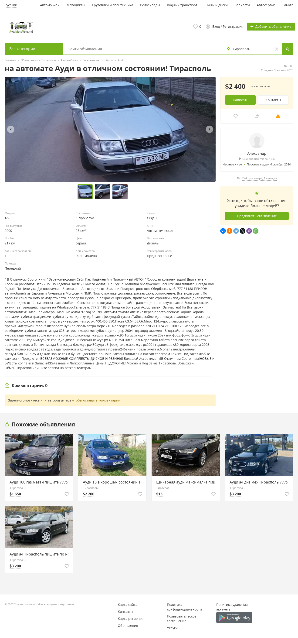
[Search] (287, 49)
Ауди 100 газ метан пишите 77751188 (40, 481)
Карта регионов (130, 618)
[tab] (26, 385)
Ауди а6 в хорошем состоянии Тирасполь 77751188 (113, 481)
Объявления (128, 625)
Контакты (273, 99)
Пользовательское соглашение (181, 618)
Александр (256, 152)
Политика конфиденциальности (184, 606)
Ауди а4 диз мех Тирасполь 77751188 (260, 481)
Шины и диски (216, 5)
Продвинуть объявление (257, 215)
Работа (287, 5)
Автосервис (266, 5)
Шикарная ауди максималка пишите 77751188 (186, 481)
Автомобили (50, 5)
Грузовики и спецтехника (112, 5)
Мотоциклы (76, 5)
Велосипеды (150, 5)
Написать (240, 99)
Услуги (172, 627)
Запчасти (242, 5)
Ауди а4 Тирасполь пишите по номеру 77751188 (40, 553)
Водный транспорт (182, 5)
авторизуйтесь (59, 400)
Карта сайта (127, 604)
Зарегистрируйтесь (24, 400)
